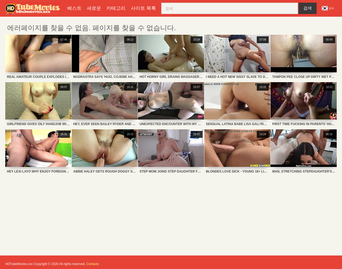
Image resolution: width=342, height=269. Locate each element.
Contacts (92, 264)
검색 (307, 8)
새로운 (94, 8)
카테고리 (115, 8)
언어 (328, 8)
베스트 (74, 8)
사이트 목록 (143, 8)
